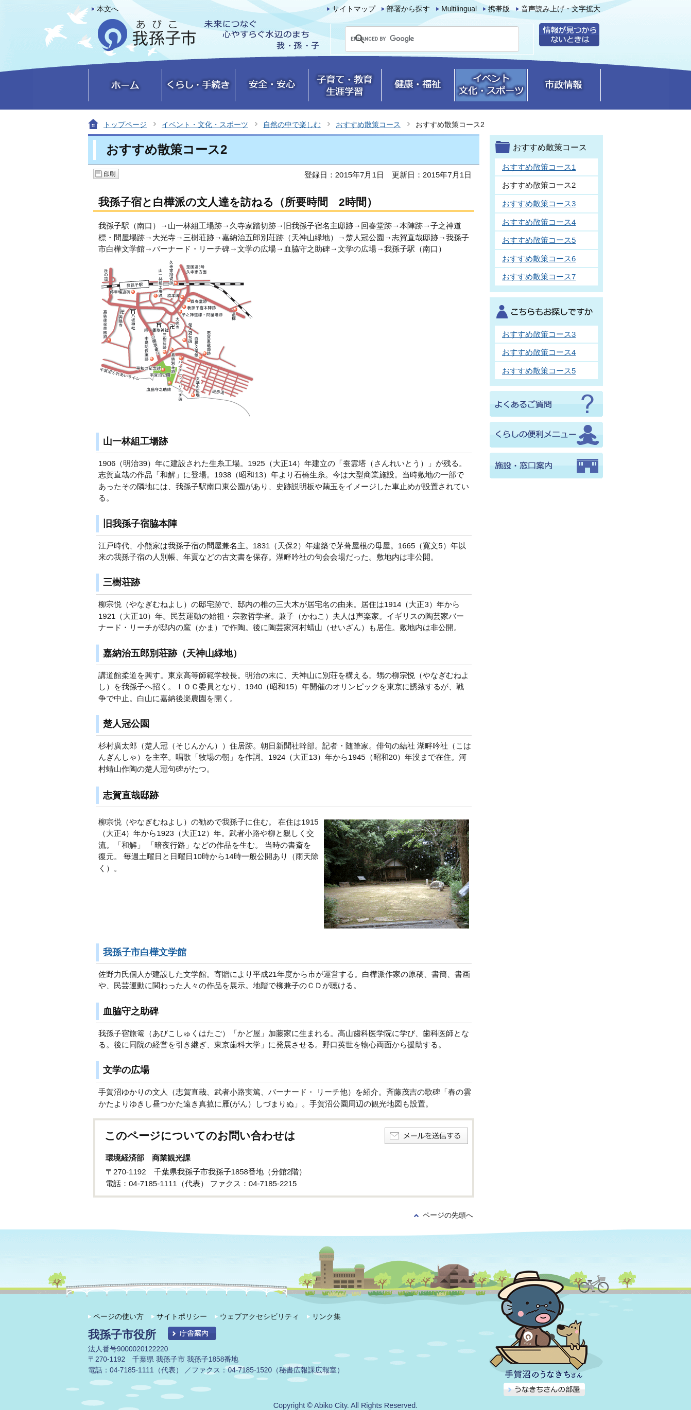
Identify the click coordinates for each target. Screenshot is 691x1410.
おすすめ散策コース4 (539, 222)
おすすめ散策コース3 (539, 203)
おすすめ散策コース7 (539, 276)
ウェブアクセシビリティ (259, 1316)
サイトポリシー (182, 1316)
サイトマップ (353, 9)
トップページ (125, 124)
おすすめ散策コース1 (539, 167)
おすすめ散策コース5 (539, 240)
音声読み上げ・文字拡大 (560, 9)
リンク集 (326, 1316)
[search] (420, 39)
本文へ (107, 9)
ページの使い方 (118, 1316)
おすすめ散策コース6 (539, 258)
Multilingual (459, 9)
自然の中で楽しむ (292, 124)
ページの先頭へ (448, 1215)
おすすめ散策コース (368, 124)
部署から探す (408, 9)
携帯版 (499, 9)
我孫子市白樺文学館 (144, 952)
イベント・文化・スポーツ (205, 124)
